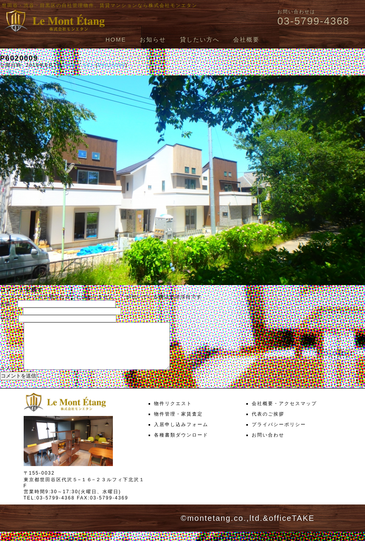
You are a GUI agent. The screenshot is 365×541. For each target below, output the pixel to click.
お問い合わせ (268, 444)
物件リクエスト (173, 413)
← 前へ (9, 72)
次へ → (30, 72)
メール (10, 311)
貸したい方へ (200, 39)
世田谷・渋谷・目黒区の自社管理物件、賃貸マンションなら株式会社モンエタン (99, 5)
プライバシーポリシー (279, 434)
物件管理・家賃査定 (178, 423)
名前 (8, 304)
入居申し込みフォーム (181, 434)
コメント (11, 377)
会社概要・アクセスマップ (284, 413)
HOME (116, 39)
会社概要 (246, 39)
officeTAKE (292, 527)
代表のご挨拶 (268, 423)
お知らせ (153, 39)
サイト (8, 319)
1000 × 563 (77, 65)
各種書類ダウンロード (181, 444)
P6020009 (111, 65)
